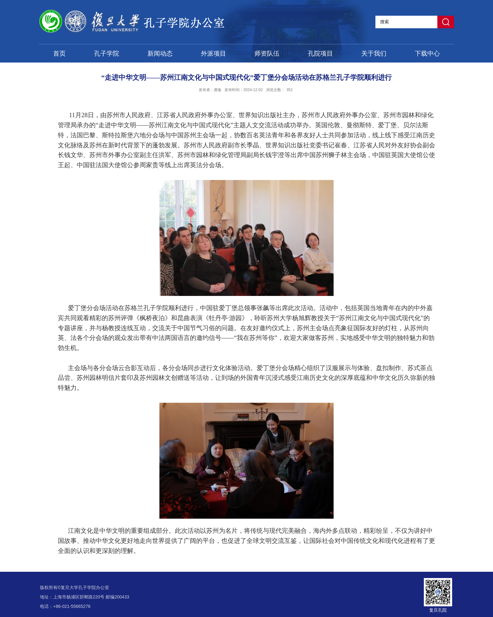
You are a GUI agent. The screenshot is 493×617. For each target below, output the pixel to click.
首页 (59, 53)
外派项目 (213, 53)
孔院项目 (320, 53)
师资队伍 (267, 53)
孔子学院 (106, 53)
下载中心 (427, 53)
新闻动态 (160, 53)
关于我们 (373, 53)
